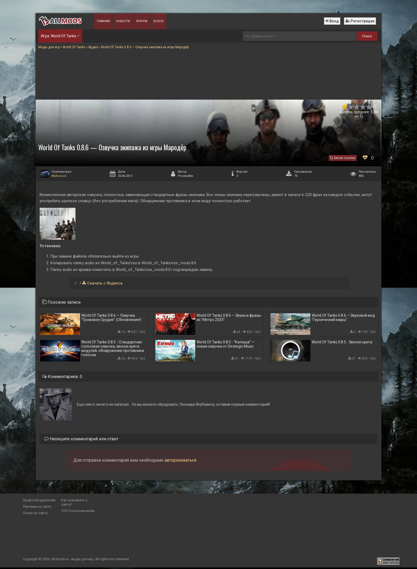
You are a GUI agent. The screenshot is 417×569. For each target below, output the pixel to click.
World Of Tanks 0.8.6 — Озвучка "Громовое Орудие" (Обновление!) (111, 318)
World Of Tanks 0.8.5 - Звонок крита (342, 343)
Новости (123, 21)
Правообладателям (39, 502)
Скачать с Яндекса (104, 283)
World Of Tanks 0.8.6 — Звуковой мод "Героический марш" (343, 318)
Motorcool (59, 176)
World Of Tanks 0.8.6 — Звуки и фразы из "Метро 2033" (229, 318)
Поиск (367, 36)
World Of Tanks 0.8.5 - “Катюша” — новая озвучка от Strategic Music (226, 345)
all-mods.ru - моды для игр (72, 561)
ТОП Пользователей (77, 512)
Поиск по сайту (35, 515)
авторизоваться (180, 461)
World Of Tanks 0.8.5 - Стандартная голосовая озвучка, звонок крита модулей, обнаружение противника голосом (112, 349)
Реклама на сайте (37, 508)
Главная (103, 21)
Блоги (158, 21)
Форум (141, 21)
